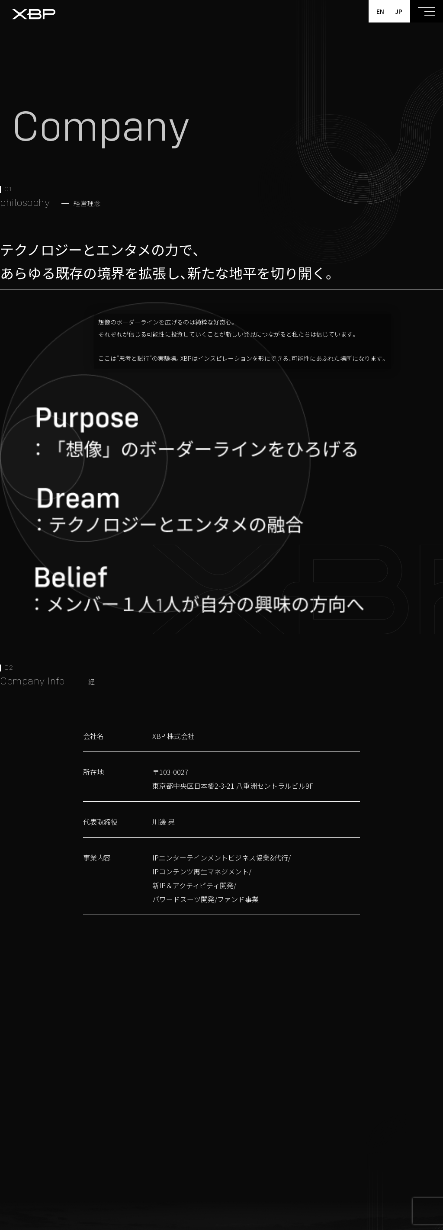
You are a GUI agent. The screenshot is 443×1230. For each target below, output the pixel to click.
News (286, 1186)
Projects (222, 1186)
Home (193, 1186)
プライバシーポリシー (290, 1218)
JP (398, 11)
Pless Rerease (323, 1186)
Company (366, 1186)
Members (256, 1186)
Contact (400, 1186)
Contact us (258, 1040)
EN (380, 11)
